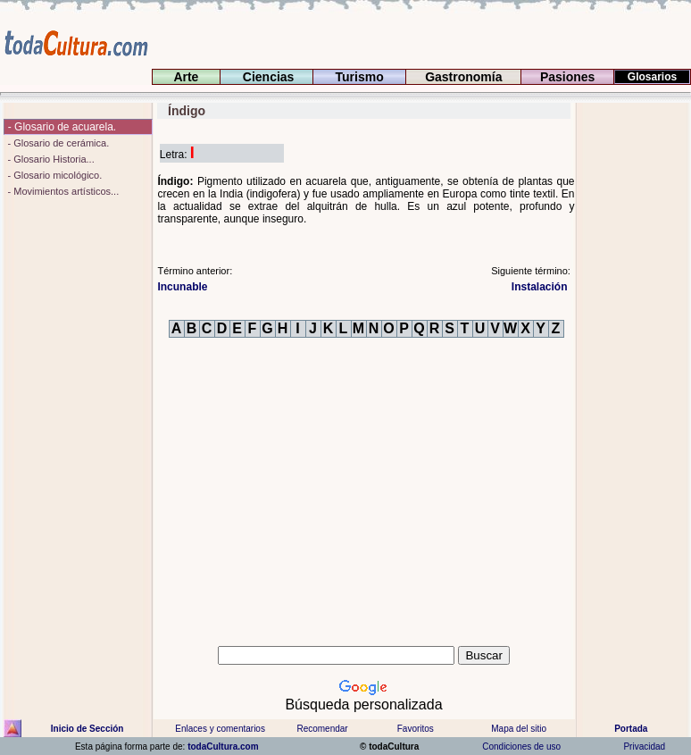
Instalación (541, 287)
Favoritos (415, 729)
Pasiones (567, 77)
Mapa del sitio (519, 729)
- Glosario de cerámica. (56, 143)
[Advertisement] (633, 371)
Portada (630, 729)
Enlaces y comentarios (219, 729)
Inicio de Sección (87, 729)
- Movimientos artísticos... (61, 191)
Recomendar (322, 729)
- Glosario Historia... (49, 159)
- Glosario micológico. (53, 175)
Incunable (182, 287)
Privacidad (644, 746)
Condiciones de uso (520, 746)
